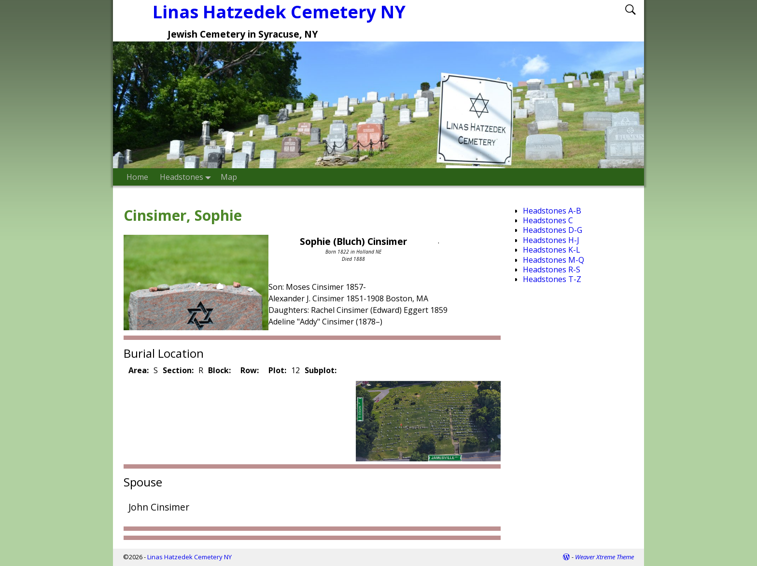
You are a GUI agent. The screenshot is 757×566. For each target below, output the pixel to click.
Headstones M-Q (553, 260)
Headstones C (548, 220)
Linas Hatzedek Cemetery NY (189, 557)
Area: (138, 370)
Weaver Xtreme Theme (604, 557)
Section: (178, 370)
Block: (219, 370)
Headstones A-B (552, 210)
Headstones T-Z (552, 279)
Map (229, 177)
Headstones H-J (551, 240)
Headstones (187, 176)
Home (137, 177)
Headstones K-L (551, 249)
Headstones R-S (551, 269)
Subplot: (320, 370)
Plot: (277, 370)
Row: (249, 370)
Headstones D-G (552, 230)
